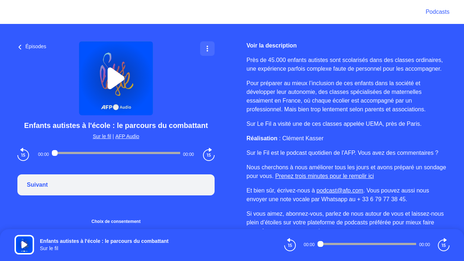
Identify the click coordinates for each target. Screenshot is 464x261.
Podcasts (438, 12)
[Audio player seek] (116, 153)
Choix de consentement (115, 221)
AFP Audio (127, 136)
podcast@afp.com (339, 190)
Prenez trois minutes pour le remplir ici (324, 176)
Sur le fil (102, 136)
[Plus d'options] (207, 48)
